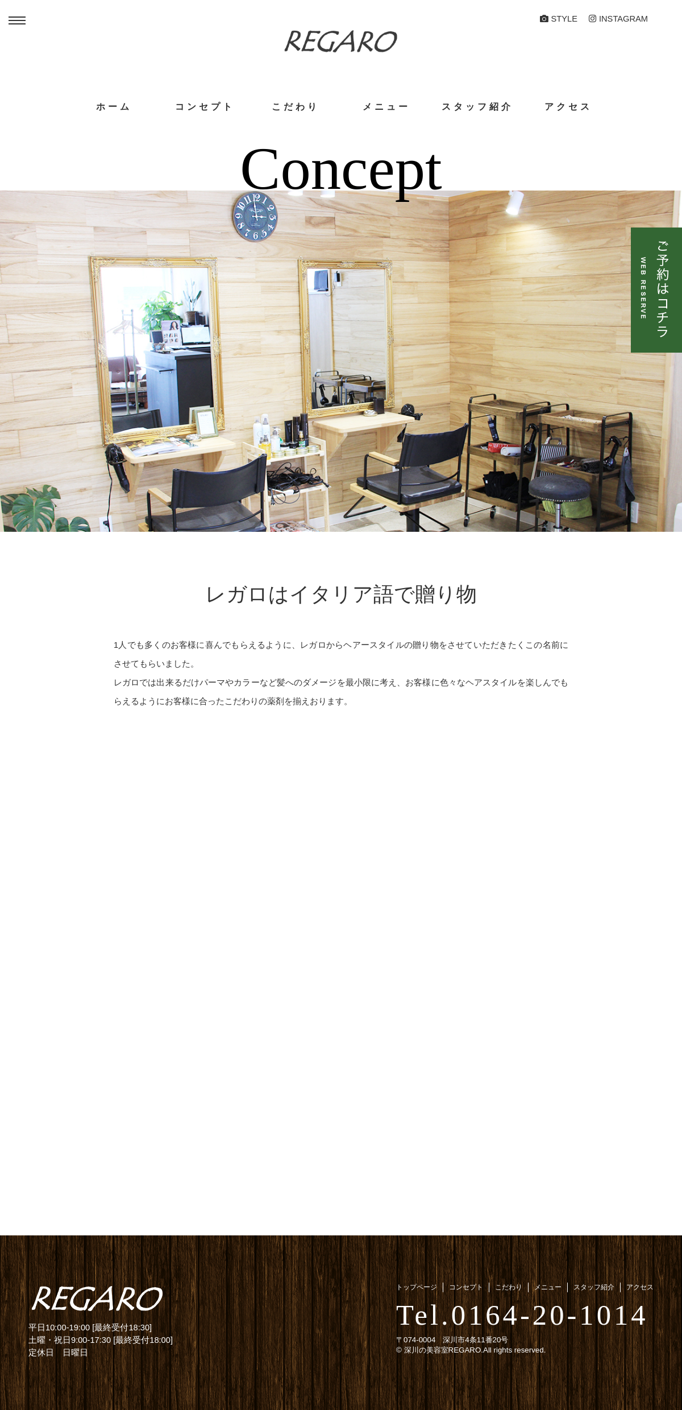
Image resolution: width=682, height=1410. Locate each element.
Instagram (618, 18)
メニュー (386, 106)
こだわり (295, 106)
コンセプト (205, 106)
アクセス (568, 106)
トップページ (416, 1287)
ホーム (114, 106)
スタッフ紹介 (477, 106)
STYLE (558, 18)
